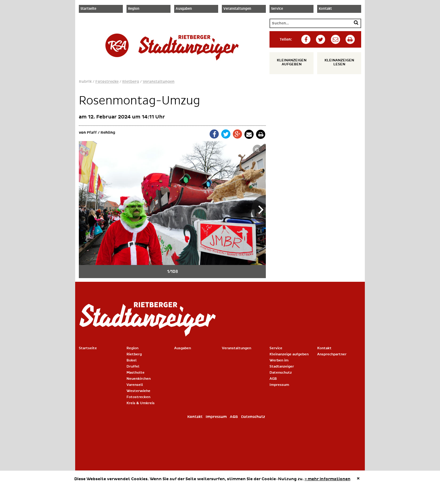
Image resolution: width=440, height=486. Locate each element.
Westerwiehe (138, 391)
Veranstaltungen (237, 9)
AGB (273, 379)
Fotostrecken (138, 397)
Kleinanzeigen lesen (339, 62)
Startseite (88, 9)
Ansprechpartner (331, 354)
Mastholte (136, 373)
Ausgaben (184, 9)
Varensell (135, 385)
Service (277, 9)
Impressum (279, 385)
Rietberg (130, 81)
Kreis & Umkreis (141, 403)
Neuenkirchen (139, 379)
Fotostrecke (107, 81)
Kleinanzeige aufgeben (289, 354)
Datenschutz (281, 373)
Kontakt (325, 9)
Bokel (132, 360)
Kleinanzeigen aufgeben (291, 62)
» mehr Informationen (327, 479)
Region (133, 9)
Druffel (133, 366)
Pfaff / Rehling (101, 132)
